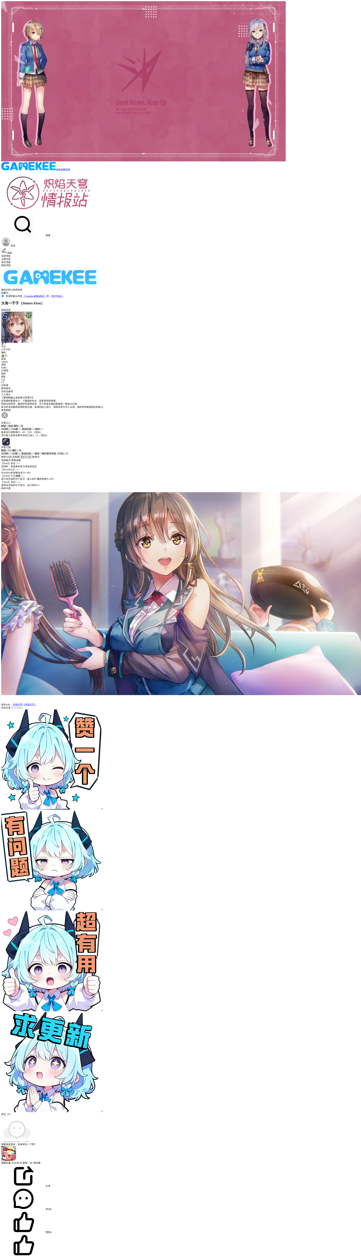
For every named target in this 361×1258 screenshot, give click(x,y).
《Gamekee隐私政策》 (35, 296)
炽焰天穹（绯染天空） (24, 704)
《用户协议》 (57, 296)
